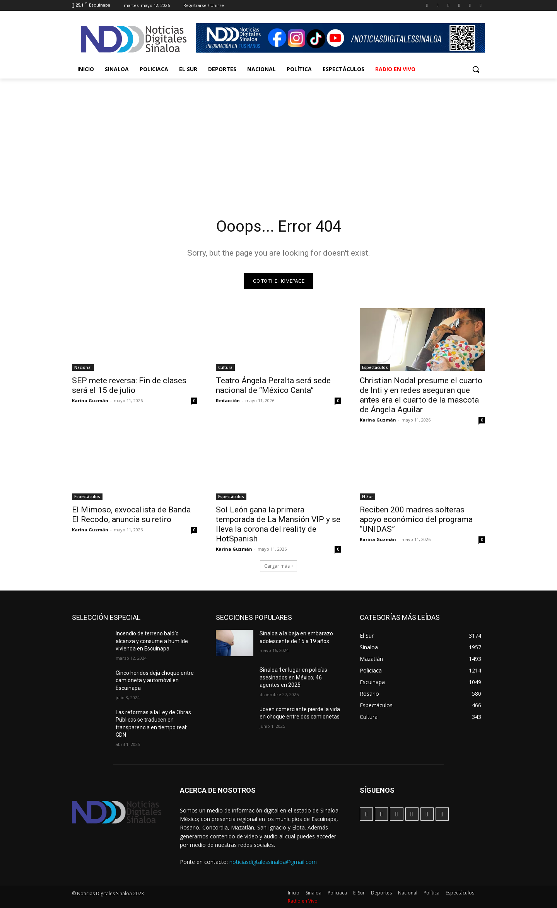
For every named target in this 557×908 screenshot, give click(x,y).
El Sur (367, 496)
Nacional (83, 367)
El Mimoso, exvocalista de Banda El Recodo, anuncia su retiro (131, 514)
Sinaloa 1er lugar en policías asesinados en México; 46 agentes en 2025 (293, 677)
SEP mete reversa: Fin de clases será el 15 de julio (129, 385)
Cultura (225, 367)
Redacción (228, 400)
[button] (475, 69)
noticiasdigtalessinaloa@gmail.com (273, 861)
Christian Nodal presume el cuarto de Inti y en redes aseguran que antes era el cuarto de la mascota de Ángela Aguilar (421, 395)
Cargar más (278, 566)
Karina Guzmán (90, 400)
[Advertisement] (278, 136)
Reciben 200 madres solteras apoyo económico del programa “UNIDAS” (416, 519)
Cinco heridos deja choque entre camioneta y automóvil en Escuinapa (155, 680)
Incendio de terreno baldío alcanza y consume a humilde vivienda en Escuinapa (152, 641)
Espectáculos (375, 367)
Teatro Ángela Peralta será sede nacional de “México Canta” (273, 385)
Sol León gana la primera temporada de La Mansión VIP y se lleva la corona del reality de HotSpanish (278, 524)
